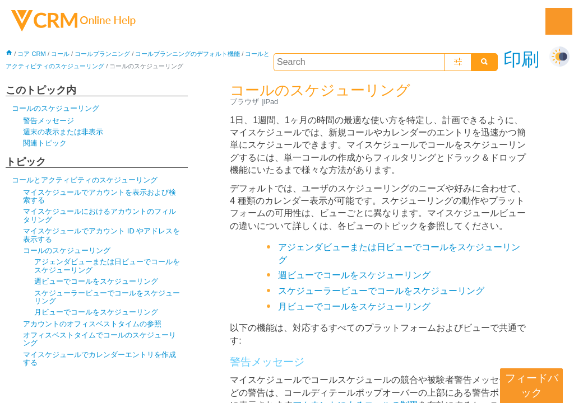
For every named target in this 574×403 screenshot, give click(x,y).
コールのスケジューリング (55, 108)
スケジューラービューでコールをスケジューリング (107, 297)
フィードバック (531, 385)
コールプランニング (102, 53)
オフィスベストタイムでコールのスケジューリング (99, 339)
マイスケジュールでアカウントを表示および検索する (99, 196)
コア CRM (31, 53)
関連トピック (45, 143)
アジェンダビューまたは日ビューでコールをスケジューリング (107, 265)
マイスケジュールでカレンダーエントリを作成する (99, 358)
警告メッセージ (48, 120)
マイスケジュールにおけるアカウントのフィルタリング (99, 215)
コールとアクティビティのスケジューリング (85, 180)
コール (60, 53)
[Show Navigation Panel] (558, 21)
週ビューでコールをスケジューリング (96, 281)
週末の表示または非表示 (63, 132)
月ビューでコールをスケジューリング (96, 312)
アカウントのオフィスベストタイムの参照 (92, 324)
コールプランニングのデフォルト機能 (187, 53)
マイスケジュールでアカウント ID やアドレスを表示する (101, 235)
